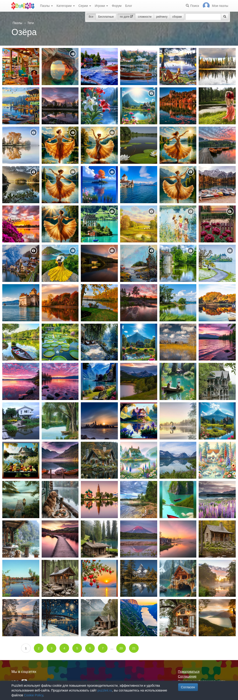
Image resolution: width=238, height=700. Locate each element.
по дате (126, 16)
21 (133, 648)
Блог (128, 6)
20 (121, 648)
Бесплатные (106, 16)
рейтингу (162, 16)
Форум (117, 6)
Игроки (101, 6)
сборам (177, 16)
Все (91, 16)
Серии (84, 6)
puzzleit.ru (104, 690)
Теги (30, 23)
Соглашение (187, 676)
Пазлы (46, 6)
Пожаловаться (189, 671)
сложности (144, 16)
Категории (66, 6)
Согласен (188, 687)
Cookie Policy (33, 695)
